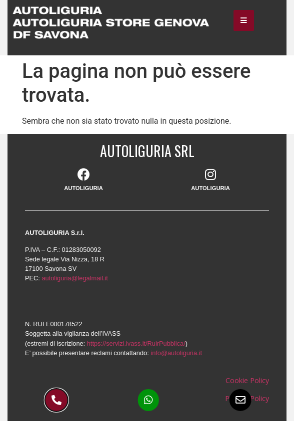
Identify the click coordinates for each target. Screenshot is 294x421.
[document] (147, 210)
